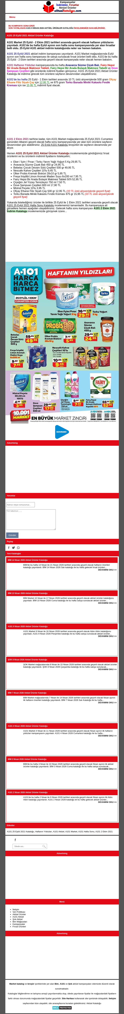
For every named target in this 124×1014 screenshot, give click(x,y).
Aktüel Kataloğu (93, 1003)
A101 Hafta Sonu (86, 831)
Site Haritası (68, 998)
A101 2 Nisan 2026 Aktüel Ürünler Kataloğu (28, 792)
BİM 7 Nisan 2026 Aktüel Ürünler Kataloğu (27, 693)
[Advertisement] (62, 112)
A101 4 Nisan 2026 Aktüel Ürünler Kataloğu (28, 726)
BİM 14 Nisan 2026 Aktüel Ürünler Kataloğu (28, 560)
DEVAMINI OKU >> (107, 570)
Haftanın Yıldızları (43, 831)
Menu (12, 17)
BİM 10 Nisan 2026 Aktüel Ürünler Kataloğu (28, 593)
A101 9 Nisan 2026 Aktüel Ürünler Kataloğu (49, 28)
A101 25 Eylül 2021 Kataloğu (20, 831)
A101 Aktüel (58, 831)
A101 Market (71, 831)
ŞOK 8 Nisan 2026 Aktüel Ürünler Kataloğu (27, 660)
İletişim (16, 909)
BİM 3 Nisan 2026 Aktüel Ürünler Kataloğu (27, 759)
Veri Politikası (19, 912)
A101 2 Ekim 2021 (104, 831)
